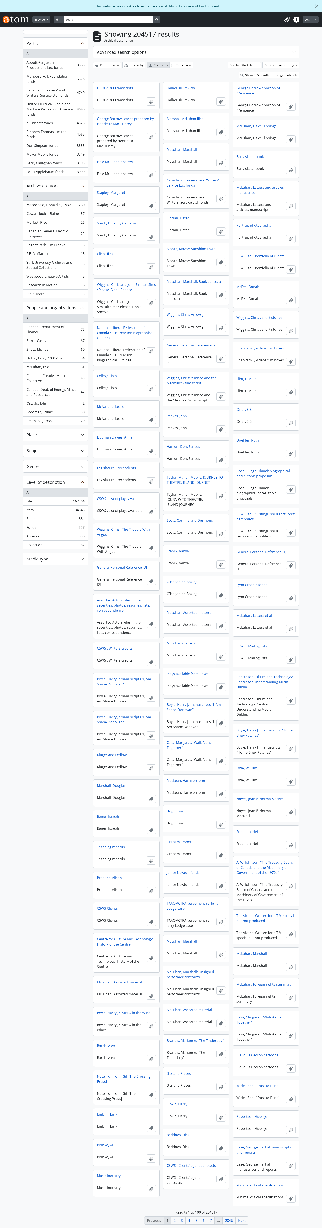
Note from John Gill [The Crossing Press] (123, 1079)
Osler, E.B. (244, 409)
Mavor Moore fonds (55, 155)
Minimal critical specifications (260, 1185)
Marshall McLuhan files (185, 118)
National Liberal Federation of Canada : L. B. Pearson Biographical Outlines (125, 332)
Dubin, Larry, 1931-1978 (55, 359)
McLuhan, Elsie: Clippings (256, 126)
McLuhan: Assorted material (119, 982)
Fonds (55, 528)
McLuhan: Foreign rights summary (263, 984)
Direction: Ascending (279, 65)
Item (55, 510)
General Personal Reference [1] (261, 552)
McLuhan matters (181, 643)
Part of (33, 43)
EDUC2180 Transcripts (115, 88)
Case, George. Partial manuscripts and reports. (263, 1150)
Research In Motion (55, 286)
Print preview (107, 65)
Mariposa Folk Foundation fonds (55, 79)
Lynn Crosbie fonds (251, 584)
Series (55, 519)
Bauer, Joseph (108, 816)
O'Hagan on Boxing (182, 581)
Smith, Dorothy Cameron (117, 223)
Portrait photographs (253, 225)
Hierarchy (133, 65)
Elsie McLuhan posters (115, 161)
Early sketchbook (250, 156)
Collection (55, 545)
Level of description (45, 482)
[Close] (317, 6)
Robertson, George (251, 1116)
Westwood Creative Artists (55, 277)
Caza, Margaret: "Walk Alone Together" (189, 745)
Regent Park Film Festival (55, 245)
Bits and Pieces (179, 1073)
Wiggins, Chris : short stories (259, 317)
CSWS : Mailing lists (251, 646)
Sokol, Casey (55, 341)
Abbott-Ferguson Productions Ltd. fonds (55, 65)
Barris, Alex (106, 1045)
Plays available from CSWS (188, 674)
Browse (40, 19)
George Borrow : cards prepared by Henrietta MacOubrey (125, 121)
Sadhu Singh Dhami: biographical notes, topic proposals (263, 473)
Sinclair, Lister (178, 218)
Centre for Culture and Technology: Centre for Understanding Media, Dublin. (264, 682)
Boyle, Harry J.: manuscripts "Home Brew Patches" (264, 733)
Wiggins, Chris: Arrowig (185, 314)
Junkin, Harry (177, 1104)
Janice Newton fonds (183, 872)
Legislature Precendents (116, 468)
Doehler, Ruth (247, 440)
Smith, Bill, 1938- (55, 421)
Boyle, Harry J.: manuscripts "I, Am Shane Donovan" (124, 681)
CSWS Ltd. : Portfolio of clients (260, 256)
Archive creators (42, 186)
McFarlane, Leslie (110, 406)
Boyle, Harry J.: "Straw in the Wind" (124, 1013)
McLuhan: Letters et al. (254, 615)
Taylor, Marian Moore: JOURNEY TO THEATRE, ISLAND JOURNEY (195, 480)
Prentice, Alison (109, 877)
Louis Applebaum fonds (55, 172)
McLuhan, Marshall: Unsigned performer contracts (190, 974)
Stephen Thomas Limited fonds (55, 134)
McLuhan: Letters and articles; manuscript (260, 190)
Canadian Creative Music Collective (55, 378)
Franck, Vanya (178, 551)
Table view (181, 65)
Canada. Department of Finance (55, 329)
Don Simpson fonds (55, 146)
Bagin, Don (175, 811)
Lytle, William (246, 768)
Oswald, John (55, 404)
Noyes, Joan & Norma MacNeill (260, 798)
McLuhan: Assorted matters (189, 612)
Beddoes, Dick (178, 1134)
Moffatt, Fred (55, 223)
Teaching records (111, 847)
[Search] (109, 19)
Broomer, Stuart (55, 413)
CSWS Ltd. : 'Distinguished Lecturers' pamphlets (265, 516)
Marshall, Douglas (111, 785)
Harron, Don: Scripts (183, 446)
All (28, 53)
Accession (55, 537)
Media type (37, 559)
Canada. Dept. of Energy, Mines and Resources (55, 392)
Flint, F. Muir (246, 379)
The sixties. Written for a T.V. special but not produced (265, 918)
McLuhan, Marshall (182, 149)
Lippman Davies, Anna (115, 437)
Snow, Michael (55, 350)
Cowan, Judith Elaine (55, 214)
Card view (158, 65)
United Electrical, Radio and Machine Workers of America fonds (55, 109)
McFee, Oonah (247, 286)
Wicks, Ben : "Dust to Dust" (257, 1085)
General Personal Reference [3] (122, 567)
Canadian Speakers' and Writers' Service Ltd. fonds (55, 93)
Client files (105, 254)
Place (31, 435)
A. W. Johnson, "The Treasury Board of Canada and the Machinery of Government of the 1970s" (264, 867)
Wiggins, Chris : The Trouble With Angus (123, 532)
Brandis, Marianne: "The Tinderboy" (195, 1040)
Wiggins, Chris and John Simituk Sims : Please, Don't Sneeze (126, 287)
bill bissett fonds (55, 123)
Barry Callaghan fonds (55, 164)
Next (242, 1220)
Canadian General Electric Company (55, 234)
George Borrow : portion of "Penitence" (258, 91)
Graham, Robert (180, 842)
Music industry (109, 1175)
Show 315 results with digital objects (268, 75)
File (55, 502)
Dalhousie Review (181, 88)
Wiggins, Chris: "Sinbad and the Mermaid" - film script (192, 380)
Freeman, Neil (247, 831)
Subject (33, 450)
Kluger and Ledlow (112, 755)
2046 (229, 1220)
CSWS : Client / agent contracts (191, 1165)
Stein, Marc (55, 294)
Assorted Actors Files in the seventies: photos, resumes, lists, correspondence (123, 605)
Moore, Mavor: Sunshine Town (191, 248)
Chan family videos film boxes (260, 348)
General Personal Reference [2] (192, 345)
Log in (309, 19)
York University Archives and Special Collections (55, 265)
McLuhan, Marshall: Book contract (194, 281)
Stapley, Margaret (111, 192)
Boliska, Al (105, 1145)
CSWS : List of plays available (119, 498)
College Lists (107, 376)
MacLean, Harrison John (186, 780)
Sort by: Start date (243, 65)
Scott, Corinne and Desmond (190, 520)
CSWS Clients (107, 908)
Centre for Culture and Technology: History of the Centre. (125, 942)
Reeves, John (177, 416)
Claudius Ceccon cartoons (257, 1055)
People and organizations (51, 308)
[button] (287, 19)
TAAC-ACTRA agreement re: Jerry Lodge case (193, 906)
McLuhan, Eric (55, 367)
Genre (32, 466)
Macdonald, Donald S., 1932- (55, 205)
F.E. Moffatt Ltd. (55, 254)
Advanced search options (122, 52)
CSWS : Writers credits (115, 648)
